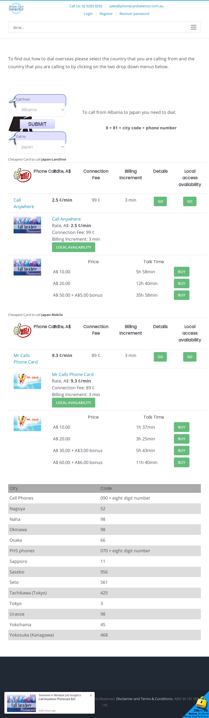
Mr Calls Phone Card (73, 374)
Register (106, 13)
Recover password (134, 13)
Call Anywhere (66, 219)
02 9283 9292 (92, 6)
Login (88, 13)
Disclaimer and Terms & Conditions (144, 698)
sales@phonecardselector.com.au (136, 6)
